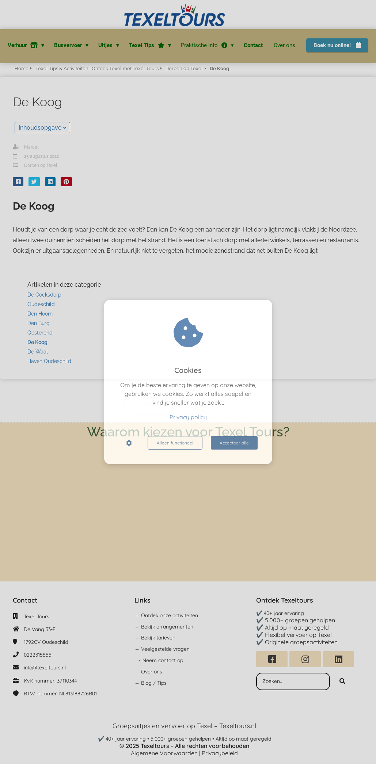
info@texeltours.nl (45, 667)
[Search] (342, 681)
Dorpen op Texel (40, 165)
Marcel (31, 147)
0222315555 (38, 655)
